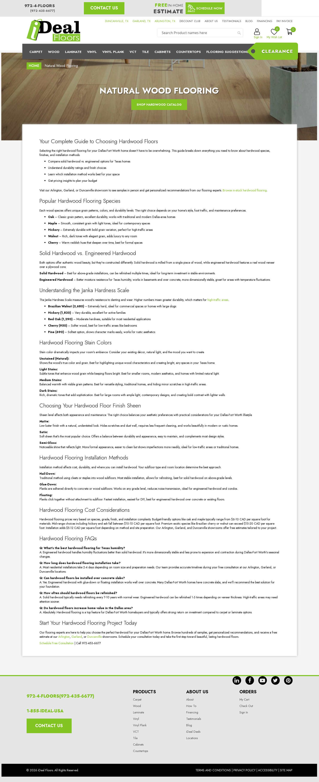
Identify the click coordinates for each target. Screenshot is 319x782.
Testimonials (231, 21)
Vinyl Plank (113, 52)
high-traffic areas (217, 300)
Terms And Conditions (213, 770)
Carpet (35, 52)
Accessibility (267, 770)
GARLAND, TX (141, 21)
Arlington (64, 637)
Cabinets (162, 52)
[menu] (159, 51)
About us (211, 21)
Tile (145, 52)
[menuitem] (159, 51)
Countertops (140, 751)
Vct (133, 52)
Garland (76, 637)
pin (288, 680)
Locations (192, 738)
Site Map (286, 770)
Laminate (73, 52)
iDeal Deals (193, 731)
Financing (264, 21)
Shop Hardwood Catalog (159, 104)
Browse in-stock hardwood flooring (245, 190)
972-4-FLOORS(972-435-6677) (60, 696)
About (190, 699)
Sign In (243, 712)
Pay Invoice (285, 21)
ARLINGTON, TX (165, 21)
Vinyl (92, 52)
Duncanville (94, 637)
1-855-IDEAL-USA (45, 711)
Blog (249, 21)
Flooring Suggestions (227, 52)
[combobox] (200, 33)
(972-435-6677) (42, 10)
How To (191, 706)
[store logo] (53, 30)
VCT (136, 731)
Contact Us (104, 8)
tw (275, 680)
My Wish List (274, 34)
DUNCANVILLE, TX (116, 21)
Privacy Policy (244, 770)
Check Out (246, 706)
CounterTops (188, 52)
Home (34, 65)
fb (249, 680)
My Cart (244, 699)
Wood (53, 52)
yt (262, 680)
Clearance (277, 51)
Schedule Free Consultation (56, 643)
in (237, 680)
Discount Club (190, 21)
